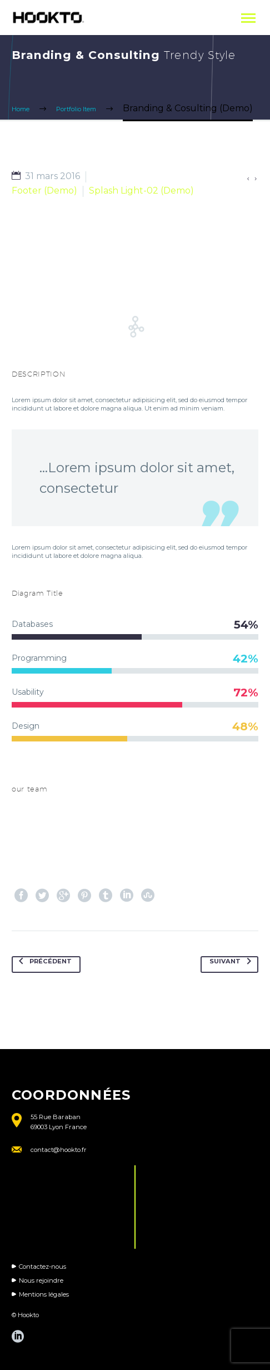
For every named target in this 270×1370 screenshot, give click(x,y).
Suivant (232, 964)
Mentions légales (44, 1294)
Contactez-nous (42, 1266)
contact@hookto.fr (59, 1150)
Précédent (43, 964)
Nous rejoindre (41, 1280)
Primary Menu (248, 18)
